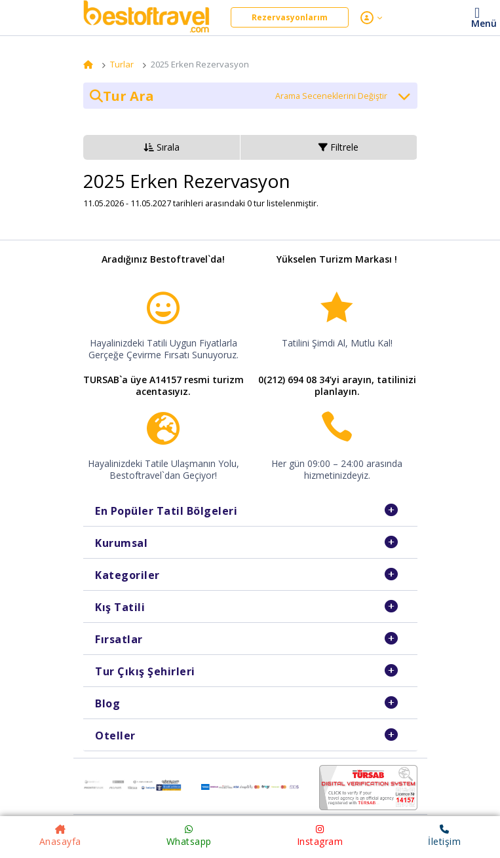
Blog (107, 703)
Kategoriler (127, 575)
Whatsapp (189, 836)
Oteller (115, 735)
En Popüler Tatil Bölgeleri (166, 511)
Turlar (122, 64)
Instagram (320, 836)
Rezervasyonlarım (290, 17)
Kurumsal (121, 543)
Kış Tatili (120, 607)
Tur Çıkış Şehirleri (145, 671)
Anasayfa (60, 836)
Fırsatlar (119, 639)
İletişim (444, 836)
